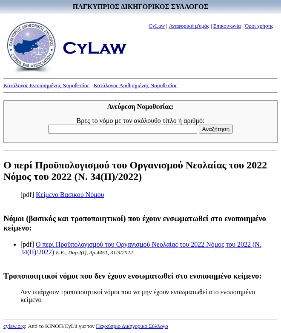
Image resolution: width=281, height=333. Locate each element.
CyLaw (157, 26)
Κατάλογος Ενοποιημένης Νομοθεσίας (46, 85)
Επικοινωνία (227, 26)
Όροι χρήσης (259, 26)
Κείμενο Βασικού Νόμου (70, 194)
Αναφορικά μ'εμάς (189, 26)
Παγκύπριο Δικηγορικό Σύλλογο (132, 326)
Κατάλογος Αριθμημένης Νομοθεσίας (136, 85)
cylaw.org (14, 326)
